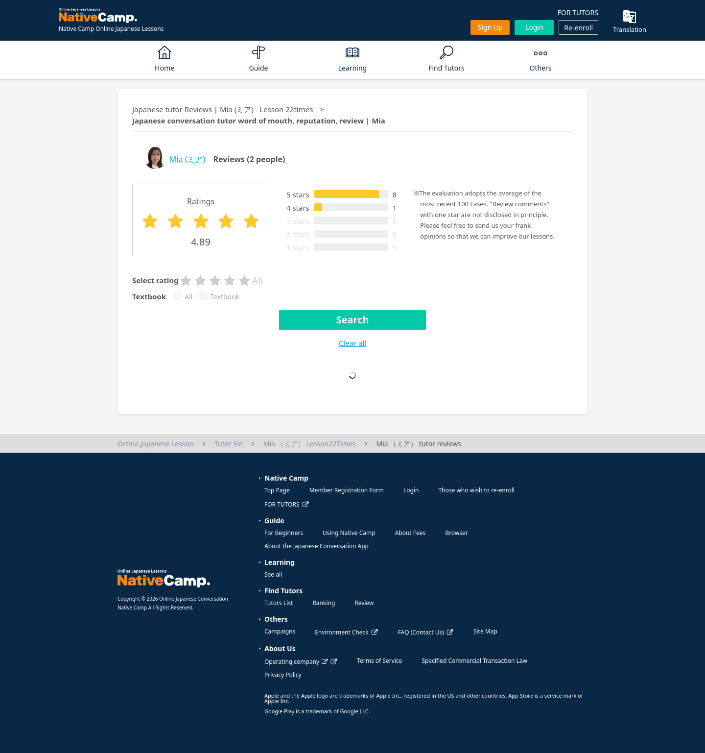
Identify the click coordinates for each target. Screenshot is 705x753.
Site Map (485, 631)
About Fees (410, 533)
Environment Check (341, 632)
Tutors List (278, 603)
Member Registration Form (346, 490)
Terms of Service (379, 660)
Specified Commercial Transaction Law (474, 660)
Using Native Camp (349, 533)
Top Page (277, 490)
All (188, 296)
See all (273, 574)
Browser (456, 533)
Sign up (490, 27)
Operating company (296, 661)
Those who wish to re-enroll (476, 490)
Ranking (323, 603)
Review (364, 603)
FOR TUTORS (578, 12)
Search (352, 319)
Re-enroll (578, 27)
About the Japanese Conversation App (316, 546)
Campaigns (279, 631)
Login (534, 27)
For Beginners (283, 533)
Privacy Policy (283, 675)
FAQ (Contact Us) (421, 632)
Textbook (224, 296)
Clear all (352, 343)
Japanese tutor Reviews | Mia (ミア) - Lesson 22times (222, 109)
